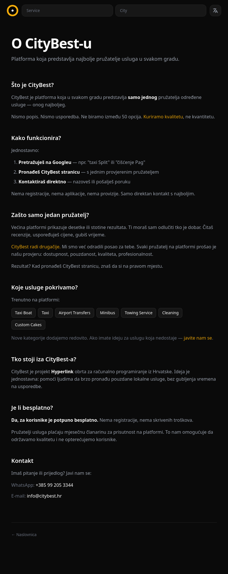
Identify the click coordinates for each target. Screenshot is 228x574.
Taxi (45, 312)
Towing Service (138, 312)
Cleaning (170, 312)
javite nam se (198, 338)
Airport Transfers (74, 312)
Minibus (107, 312)
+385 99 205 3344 (54, 485)
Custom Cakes (28, 324)
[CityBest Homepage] (12, 10)
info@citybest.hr (44, 496)
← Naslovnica (24, 534)
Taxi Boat (23, 312)
